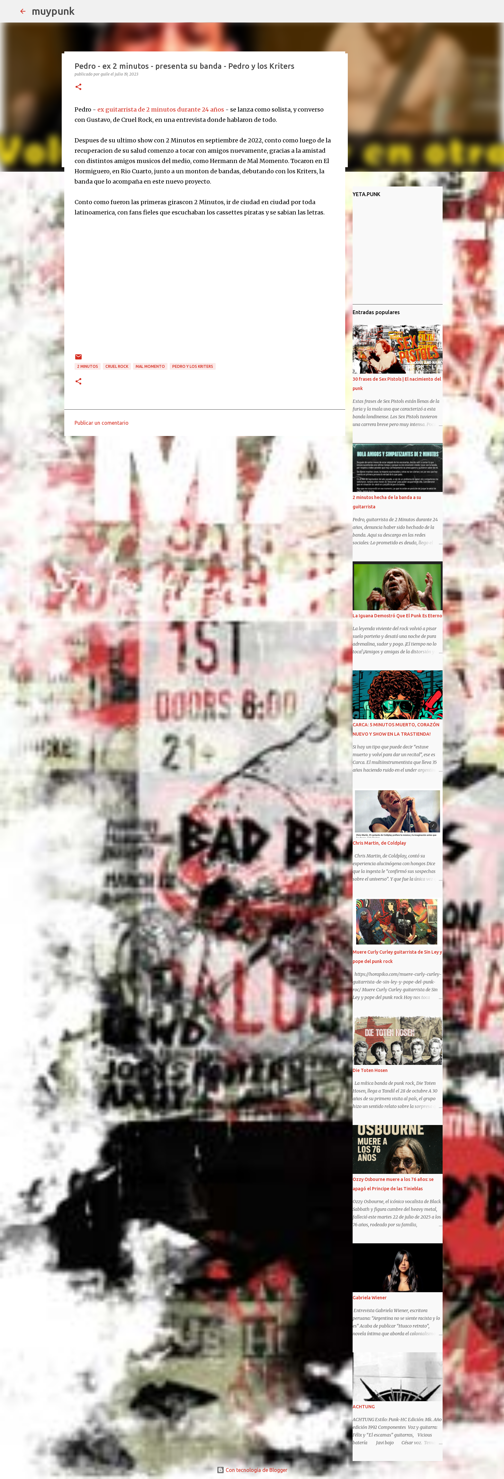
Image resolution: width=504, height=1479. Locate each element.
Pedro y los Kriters (192, 366)
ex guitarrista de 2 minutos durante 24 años (160, 109)
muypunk (53, 11)
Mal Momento (150, 366)
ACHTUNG (364, 1406)
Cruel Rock (116, 366)
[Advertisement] (205, 491)
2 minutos (87, 366)
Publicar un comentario (102, 423)
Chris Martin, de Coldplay (379, 843)
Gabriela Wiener (370, 1297)
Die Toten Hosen (370, 1070)
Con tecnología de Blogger (252, 1470)
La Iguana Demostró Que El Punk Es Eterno (397, 615)
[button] (78, 87)
